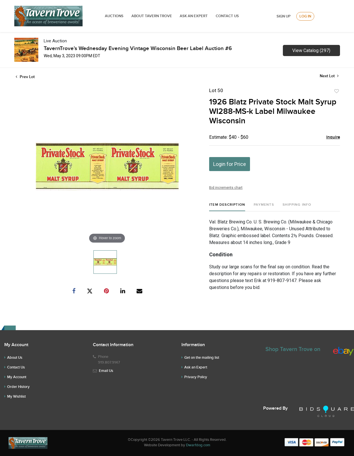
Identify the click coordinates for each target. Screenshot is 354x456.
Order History (18, 386)
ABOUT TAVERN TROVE (152, 16)
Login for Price (229, 164)
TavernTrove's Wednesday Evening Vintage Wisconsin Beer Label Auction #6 (138, 48)
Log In (305, 16)
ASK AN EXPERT (194, 16)
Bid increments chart (226, 188)
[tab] (227, 207)
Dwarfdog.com (198, 445)
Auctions (114, 16)
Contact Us (227, 16)
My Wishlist (16, 396)
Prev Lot (25, 76)
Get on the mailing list (201, 357)
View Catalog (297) (311, 50)
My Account (16, 377)
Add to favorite (336, 91)
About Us (14, 357)
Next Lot (329, 76)
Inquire (333, 137)
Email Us (106, 370)
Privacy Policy (195, 377)
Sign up (284, 16)
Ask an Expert (195, 367)
